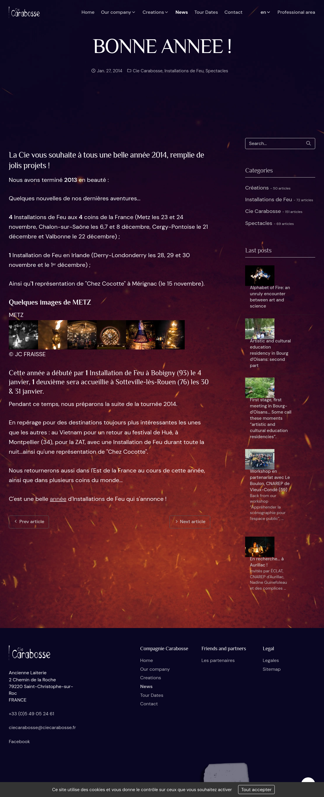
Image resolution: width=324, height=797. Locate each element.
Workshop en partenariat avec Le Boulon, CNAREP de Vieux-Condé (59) (270, 480)
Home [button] (88, 12)
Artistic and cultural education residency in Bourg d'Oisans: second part (270, 353)
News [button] (181, 12)
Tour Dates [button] (206, 12)
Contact (149, 704)
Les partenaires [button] (218, 660)
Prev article (28, 521)
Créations (268, 187)
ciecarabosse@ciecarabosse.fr (42, 727)
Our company (155, 669)
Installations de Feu (183, 78)
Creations (150, 678)
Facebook (19, 741)
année (58, 499)
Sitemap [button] (272, 669)
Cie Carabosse (147, 78)
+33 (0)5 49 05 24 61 (31, 714)
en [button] (266, 12)
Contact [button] (233, 12)
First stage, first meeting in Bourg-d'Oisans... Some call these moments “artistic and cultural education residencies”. (270, 418)
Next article (190, 521)
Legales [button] (271, 660)
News (146, 686)
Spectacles (217, 78)
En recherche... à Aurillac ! (267, 562)
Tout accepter (256, 789)
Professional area (296, 12)
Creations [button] (156, 12)
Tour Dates (151, 695)
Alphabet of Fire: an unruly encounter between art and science (270, 297)
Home (146, 660)
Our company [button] (118, 12)
